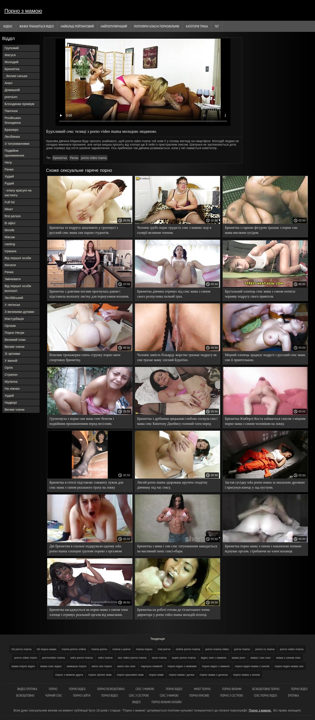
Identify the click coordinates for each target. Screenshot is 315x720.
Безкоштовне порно (266, 689)
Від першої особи (18, 258)
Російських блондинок (13, 120)
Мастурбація (14, 318)
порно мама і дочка (181, 674)
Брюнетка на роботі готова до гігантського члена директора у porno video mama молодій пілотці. (173, 612)
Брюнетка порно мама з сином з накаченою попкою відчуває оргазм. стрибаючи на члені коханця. (263, 548)
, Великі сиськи (16, 76)
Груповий (12, 48)
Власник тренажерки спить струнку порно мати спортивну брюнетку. (84, 357)
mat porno (164, 649)
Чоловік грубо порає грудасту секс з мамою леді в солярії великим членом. (174, 230)
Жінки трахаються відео (36, 26)
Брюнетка (12, 69)
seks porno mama (81, 657)
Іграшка (10, 251)
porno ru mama (265, 649)
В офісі (10, 223)
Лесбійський (14, 298)
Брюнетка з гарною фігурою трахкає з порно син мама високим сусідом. (261, 230)
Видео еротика (27, 689)
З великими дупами (19, 311)
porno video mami (25, 657)
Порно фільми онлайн (167, 702)
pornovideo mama (53, 657)
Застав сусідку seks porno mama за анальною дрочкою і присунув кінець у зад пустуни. (265, 485)
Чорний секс (53, 695)
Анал (8, 83)
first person (13, 216)
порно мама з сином (246, 674)
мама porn (238, 657)
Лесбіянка (12, 136)
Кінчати (10, 265)
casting (10, 244)
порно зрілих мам (100, 674)
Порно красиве (199, 695)
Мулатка (11, 381)
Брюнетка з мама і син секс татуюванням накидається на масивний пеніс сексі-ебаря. (177, 548)
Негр (8, 162)
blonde (9, 230)
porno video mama (94, 158)
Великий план (15, 339)
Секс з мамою (145, 689)
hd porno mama (22, 649)
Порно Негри (14, 332)
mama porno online (74, 649)
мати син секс (126, 666)
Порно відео (77, 689)
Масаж (10, 237)
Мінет (9, 209)
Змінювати (13, 279)
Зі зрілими (12, 353)
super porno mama (184, 657)
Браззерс (12, 129)
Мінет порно (202, 689)
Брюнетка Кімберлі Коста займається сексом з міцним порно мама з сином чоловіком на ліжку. (265, 421)
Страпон (11, 374)
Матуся (10, 55)
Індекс (8, 26)
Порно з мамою (23, 11)
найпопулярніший (114, 26)
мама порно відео (23, 666)
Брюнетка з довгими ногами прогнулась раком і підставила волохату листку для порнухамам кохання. (89, 293)
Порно (53, 689)
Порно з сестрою (231, 695)
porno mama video (217, 649)
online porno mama (188, 649)
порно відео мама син (289, 666)
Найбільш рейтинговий (77, 26)
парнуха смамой (151, 666)
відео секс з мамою (213, 657)
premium (11, 97)
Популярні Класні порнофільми (156, 26)
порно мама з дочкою (214, 674)
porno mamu (242, 649)
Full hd (9, 202)
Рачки (9, 169)
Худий (9, 176)
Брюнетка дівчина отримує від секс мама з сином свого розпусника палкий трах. (173, 293)
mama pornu (99, 649)
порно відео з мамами (182, 666)
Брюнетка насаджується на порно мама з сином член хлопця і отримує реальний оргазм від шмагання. (88, 612)
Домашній (12, 90)
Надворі (11, 402)
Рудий (9, 183)
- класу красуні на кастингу (18, 192)
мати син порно (102, 666)
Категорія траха (197, 26)
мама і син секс (260, 657)
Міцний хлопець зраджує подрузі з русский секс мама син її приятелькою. (265, 357)
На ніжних (12, 388)
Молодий (11, 62)
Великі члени (14, 346)
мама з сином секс (288, 657)
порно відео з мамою (216, 666)
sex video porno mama (132, 657)
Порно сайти (81, 695)
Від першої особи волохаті (18, 288)
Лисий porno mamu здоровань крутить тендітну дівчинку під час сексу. (172, 485)
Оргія (9, 367)
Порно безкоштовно (111, 689)
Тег (217, 26)
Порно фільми (231, 689)
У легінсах (12, 305)
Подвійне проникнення (14, 153)
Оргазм (10, 325)
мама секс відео (50, 666)
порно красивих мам (130, 674)
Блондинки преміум (19, 104)
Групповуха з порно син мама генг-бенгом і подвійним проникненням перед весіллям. (81, 421)
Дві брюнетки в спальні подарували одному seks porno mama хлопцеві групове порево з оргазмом (85, 548)
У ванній (11, 360)
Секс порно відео (265, 695)
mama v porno (121, 649)
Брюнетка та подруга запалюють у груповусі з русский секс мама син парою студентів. (83, 230)
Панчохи (11, 111)
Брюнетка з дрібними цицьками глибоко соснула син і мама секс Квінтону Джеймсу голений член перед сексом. (177, 422)
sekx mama (105, 657)
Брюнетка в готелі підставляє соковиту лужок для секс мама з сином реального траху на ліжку (86, 485)
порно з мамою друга (69, 674)
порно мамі (156, 674)
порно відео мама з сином (252, 666)
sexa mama (159, 657)
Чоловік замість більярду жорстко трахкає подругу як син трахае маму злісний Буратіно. (177, 357)
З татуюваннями (17, 143)
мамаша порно (77, 666)
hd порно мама (46, 649)
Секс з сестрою (139, 695)
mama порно (144, 649)
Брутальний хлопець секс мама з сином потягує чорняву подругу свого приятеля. (260, 293)
